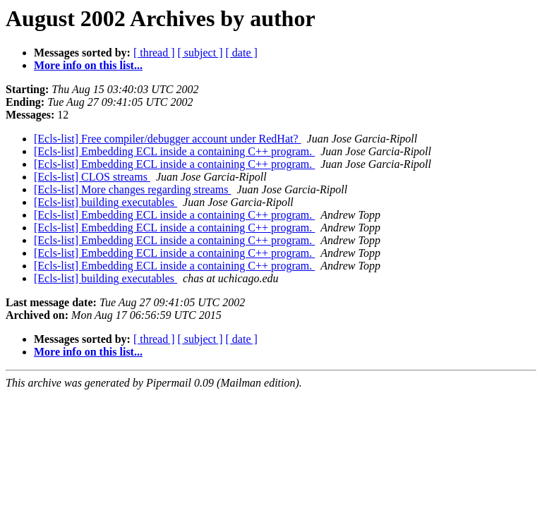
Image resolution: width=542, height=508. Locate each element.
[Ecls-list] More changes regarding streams (132, 189)
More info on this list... (88, 65)
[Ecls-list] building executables (105, 202)
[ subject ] (200, 53)
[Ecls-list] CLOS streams (92, 177)
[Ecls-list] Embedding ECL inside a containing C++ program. (174, 151)
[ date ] (242, 53)
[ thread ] (154, 53)
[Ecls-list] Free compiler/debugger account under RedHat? (167, 139)
